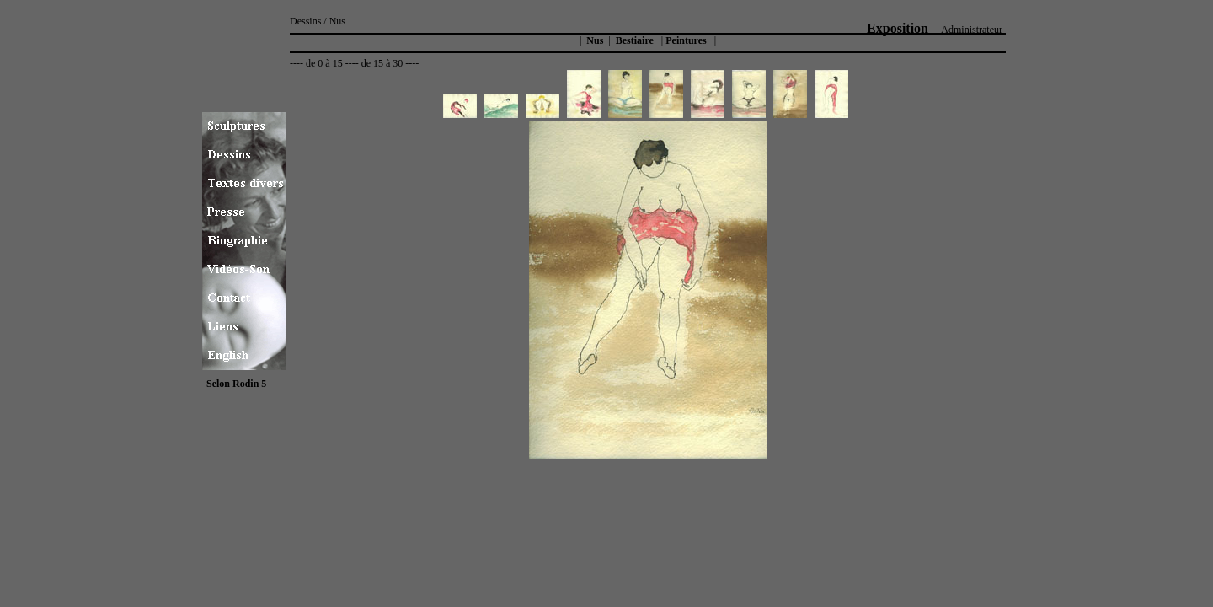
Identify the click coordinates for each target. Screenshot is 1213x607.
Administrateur (971, 29)
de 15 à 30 (382, 63)
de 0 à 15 (324, 63)
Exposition (897, 28)
